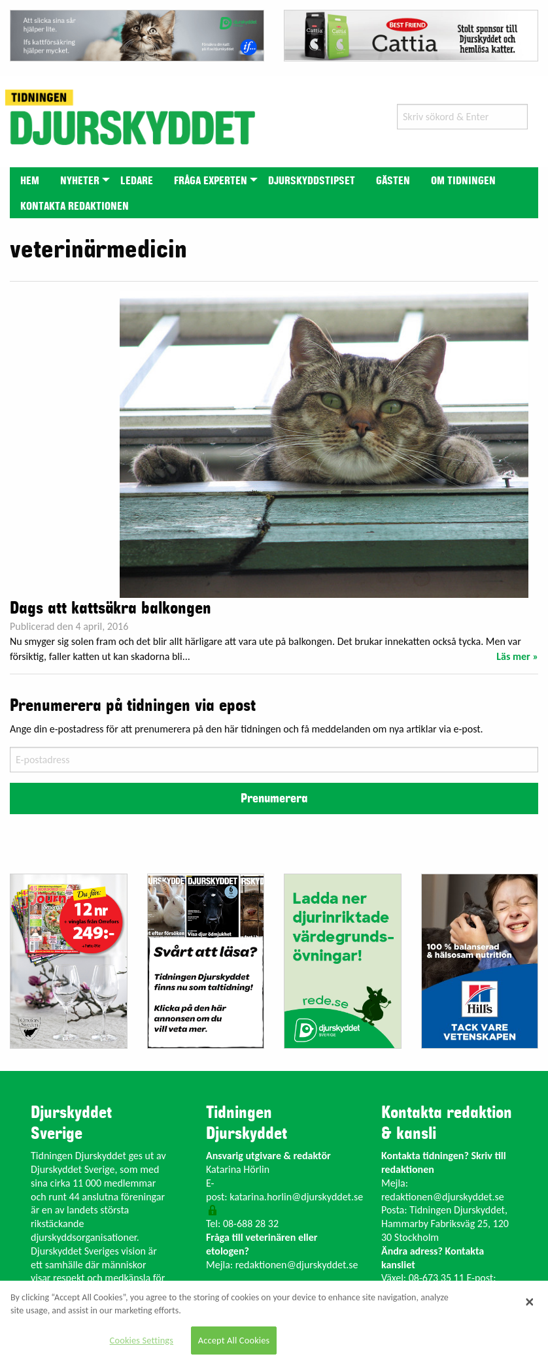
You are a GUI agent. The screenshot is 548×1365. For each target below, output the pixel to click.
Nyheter (79, 181)
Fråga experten (210, 181)
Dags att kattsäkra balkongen (110, 608)
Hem (29, 181)
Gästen (393, 181)
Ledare (136, 181)
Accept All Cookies (234, 1340)
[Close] (530, 1301)
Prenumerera (274, 798)
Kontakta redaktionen (74, 206)
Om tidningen (463, 181)
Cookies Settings (141, 1340)
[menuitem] (30, 180)
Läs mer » (517, 656)
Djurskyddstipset (311, 181)
